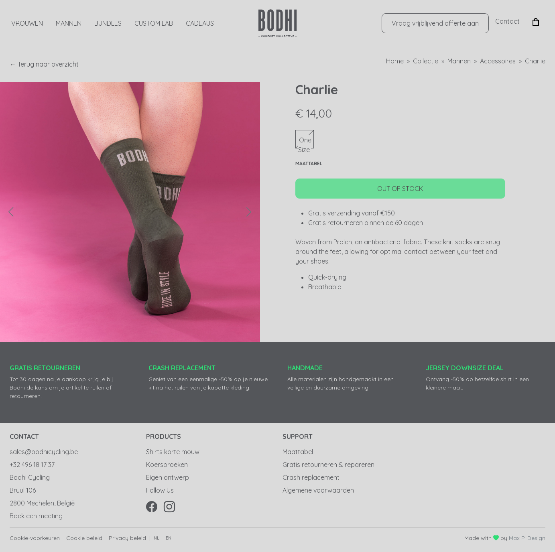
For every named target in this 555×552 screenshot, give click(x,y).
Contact (507, 21)
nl (156, 538)
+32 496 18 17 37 (32, 465)
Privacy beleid (127, 538)
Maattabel (298, 452)
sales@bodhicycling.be (44, 452)
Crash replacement (311, 477)
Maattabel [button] (308, 163)
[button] (535, 21)
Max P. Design (527, 538)
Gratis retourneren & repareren (328, 465)
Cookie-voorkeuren (35, 538)
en (168, 538)
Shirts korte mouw (172, 452)
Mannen (68, 23)
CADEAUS (200, 23)
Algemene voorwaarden (318, 490)
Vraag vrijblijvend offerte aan (435, 23)
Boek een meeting (36, 516)
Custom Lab (153, 23)
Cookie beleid (84, 538)
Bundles (108, 23)
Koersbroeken (167, 465)
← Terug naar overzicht (44, 64)
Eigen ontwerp (167, 477)
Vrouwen (27, 23)
